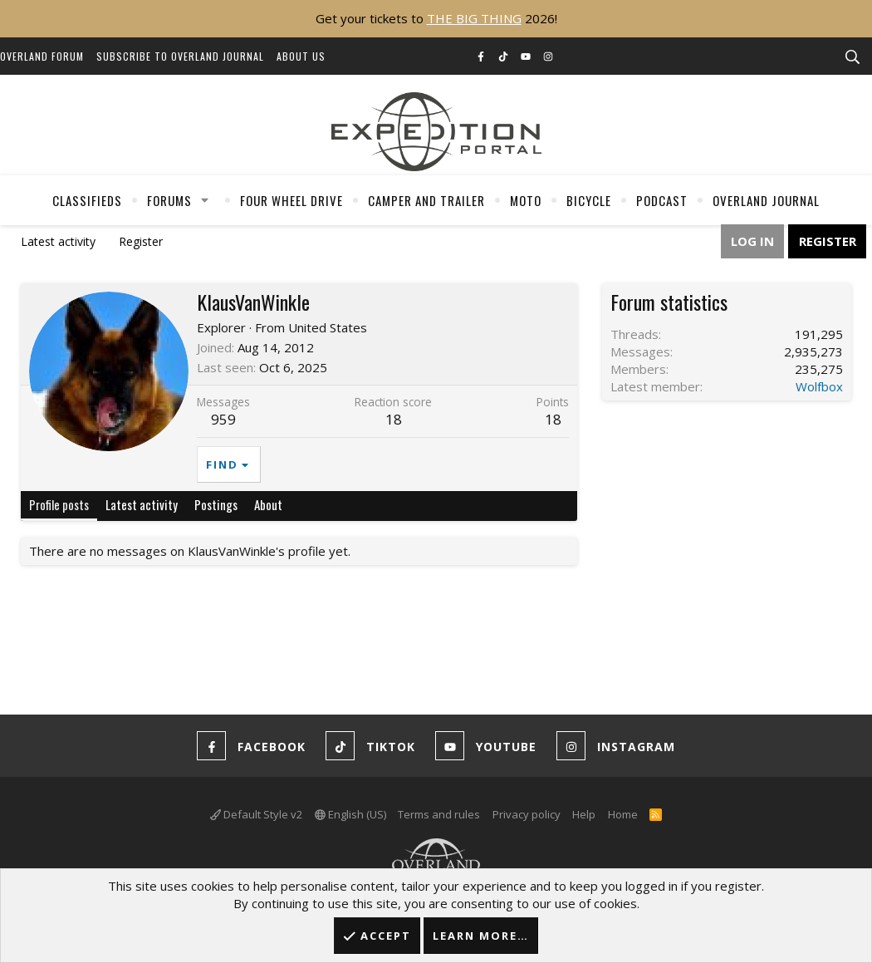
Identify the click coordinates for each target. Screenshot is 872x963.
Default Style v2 (256, 814)
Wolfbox (819, 386)
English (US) (350, 814)
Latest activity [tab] (141, 504)
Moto (525, 200)
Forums (169, 200)
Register (141, 241)
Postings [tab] (216, 504)
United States (327, 327)
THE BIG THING (474, 18)
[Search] (852, 57)
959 (223, 419)
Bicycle (588, 200)
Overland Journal (766, 200)
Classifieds (87, 200)
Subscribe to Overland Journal (180, 56)
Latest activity (58, 241)
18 (553, 419)
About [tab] (268, 504)
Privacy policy (526, 814)
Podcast (662, 200)
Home (623, 814)
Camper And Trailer (426, 200)
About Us (301, 56)
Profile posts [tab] (59, 504)
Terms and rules (439, 814)
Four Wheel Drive (291, 200)
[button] (205, 200)
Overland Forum (42, 56)
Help (583, 814)
